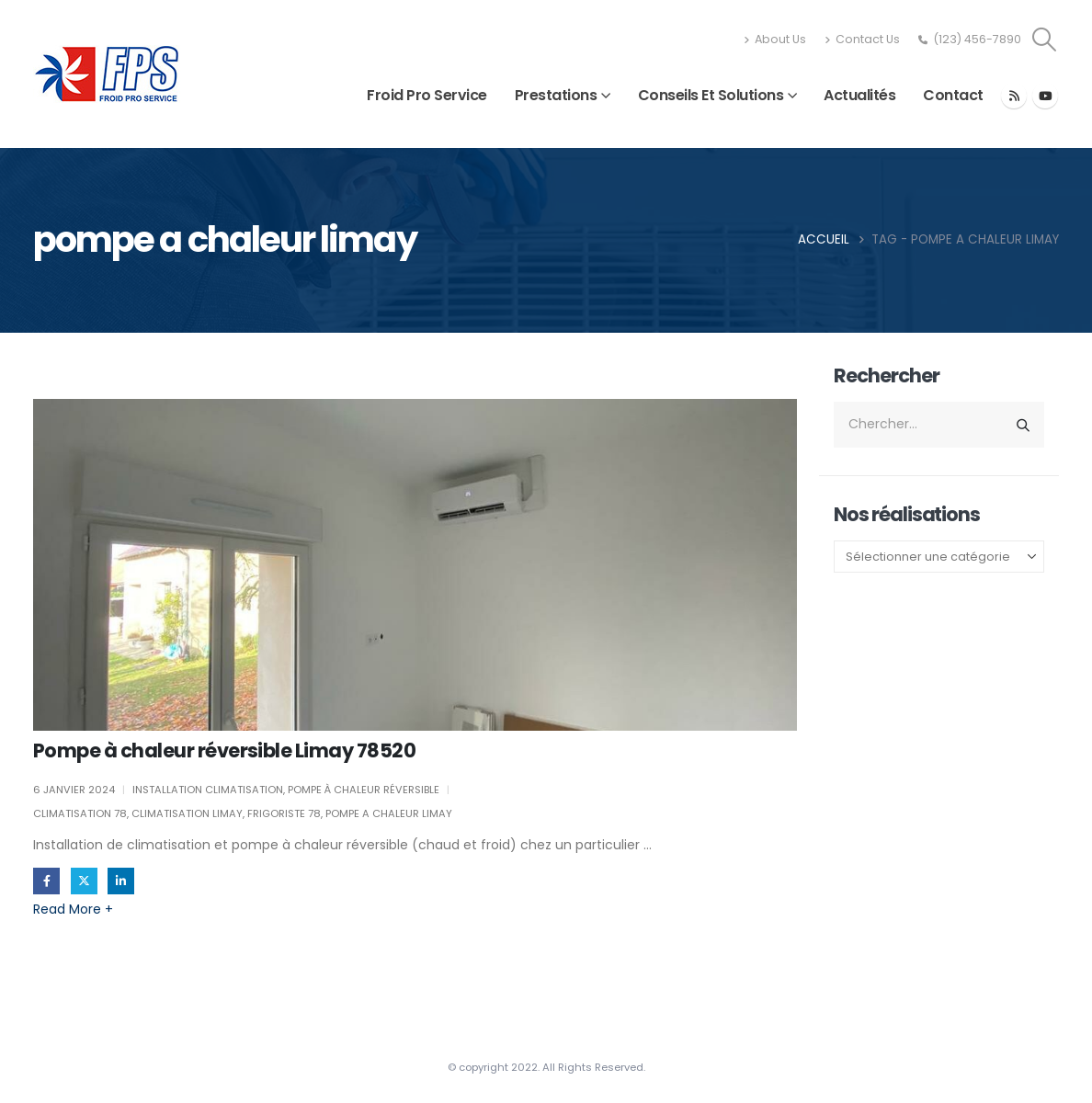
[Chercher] (1023, 425)
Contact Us (862, 39)
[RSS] (1014, 95)
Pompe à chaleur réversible (363, 789)
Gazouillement (84, 881)
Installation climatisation (207, 789)
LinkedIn (121, 881)
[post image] (415, 565)
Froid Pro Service (427, 95)
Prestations (556, 95)
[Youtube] (1045, 95)
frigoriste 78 (284, 813)
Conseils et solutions (711, 95)
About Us (775, 39)
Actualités (859, 95)
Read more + (73, 909)
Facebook (46, 881)
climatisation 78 (80, 813)
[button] (1044, 39)
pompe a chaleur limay (388, 813)
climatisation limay (187, 813)
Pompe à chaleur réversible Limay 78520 (224, 750)
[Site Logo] (106, 74)
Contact (953, 95)
